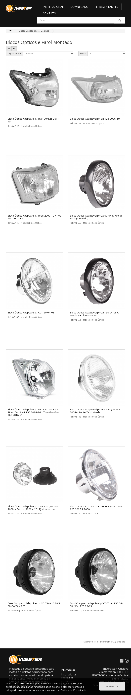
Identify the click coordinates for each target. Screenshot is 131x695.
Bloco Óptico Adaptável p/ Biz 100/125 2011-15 (34, 120)
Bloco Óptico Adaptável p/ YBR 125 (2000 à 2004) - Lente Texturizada (95, 411)
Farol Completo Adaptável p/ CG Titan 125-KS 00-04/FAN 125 (34, 605)
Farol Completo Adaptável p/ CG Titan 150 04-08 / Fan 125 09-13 (96, 605)
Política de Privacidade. (74, 690)
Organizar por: (15, 53)
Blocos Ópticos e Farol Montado (34, 30)
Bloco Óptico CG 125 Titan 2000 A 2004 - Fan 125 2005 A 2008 (96, 508)
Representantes (106, 7)
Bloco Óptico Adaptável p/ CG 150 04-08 (31, 312)
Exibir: (83, 53)
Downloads (79, 7)
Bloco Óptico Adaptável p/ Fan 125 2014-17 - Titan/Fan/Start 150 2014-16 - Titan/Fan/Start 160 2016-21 (34, 412)
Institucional (53, 7)
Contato (49, 13)
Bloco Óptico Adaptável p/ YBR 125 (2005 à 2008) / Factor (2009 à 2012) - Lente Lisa (33, 508)
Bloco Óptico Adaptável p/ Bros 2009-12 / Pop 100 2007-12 (34, 217)
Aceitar (112, 686)
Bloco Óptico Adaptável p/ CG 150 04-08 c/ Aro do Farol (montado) (94, 314)
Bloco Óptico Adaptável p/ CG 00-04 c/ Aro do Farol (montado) (96, 217)
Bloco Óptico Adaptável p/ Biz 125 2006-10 (95, 118)
